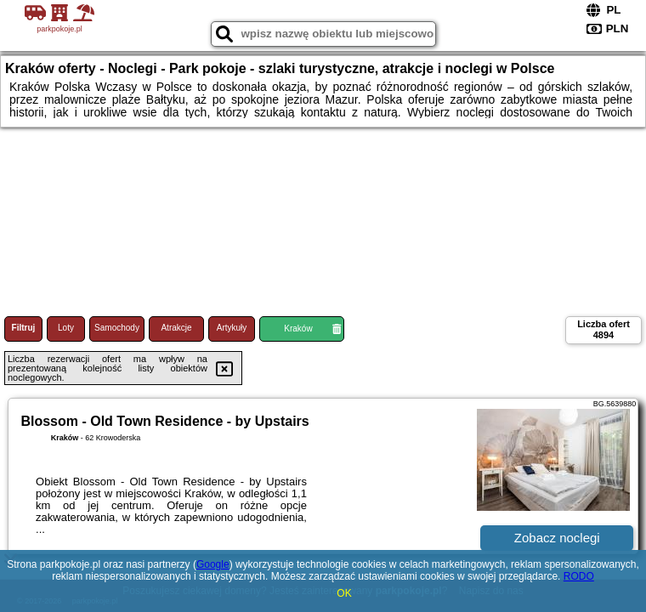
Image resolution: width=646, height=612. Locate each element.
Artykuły (232, 327)
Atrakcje (176, 327)
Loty (66, 327)
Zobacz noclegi (557, 537)
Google (213, 564)
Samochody (116, 327)
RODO (579, 576)
